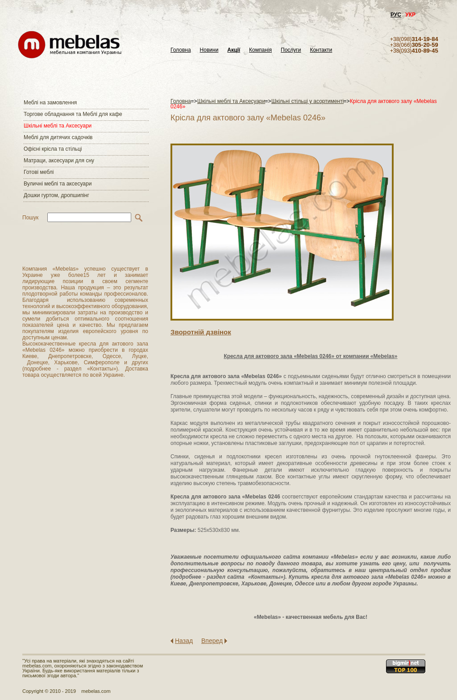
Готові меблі (39, 172)
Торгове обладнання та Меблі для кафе (73, 114)
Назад (184, 640)
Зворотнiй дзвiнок (200, 332)
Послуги (291, 50)
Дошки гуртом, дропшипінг (56, 195)
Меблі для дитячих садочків (58, 137)
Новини (209, 50)
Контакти (321, 50)
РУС (396, 15)
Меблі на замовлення (50, 102)
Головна (180, 50)
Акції (233, 50)
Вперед (212, 640)
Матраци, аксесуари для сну (59, 160)
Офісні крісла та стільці (53, 149)
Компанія (260, 50)
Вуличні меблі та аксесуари (57, 184)
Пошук (30, 217)
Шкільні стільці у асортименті (307, 101)
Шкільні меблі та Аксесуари (57, 126)
